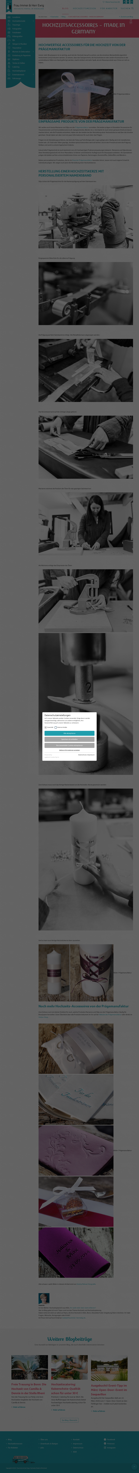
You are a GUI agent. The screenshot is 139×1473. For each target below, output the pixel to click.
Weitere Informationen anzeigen (69, 750)
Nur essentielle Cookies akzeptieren (69, 745)
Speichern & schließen (69, 739)
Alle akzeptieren (69, 733)
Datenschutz (82, 755)
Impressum (90, 755)
